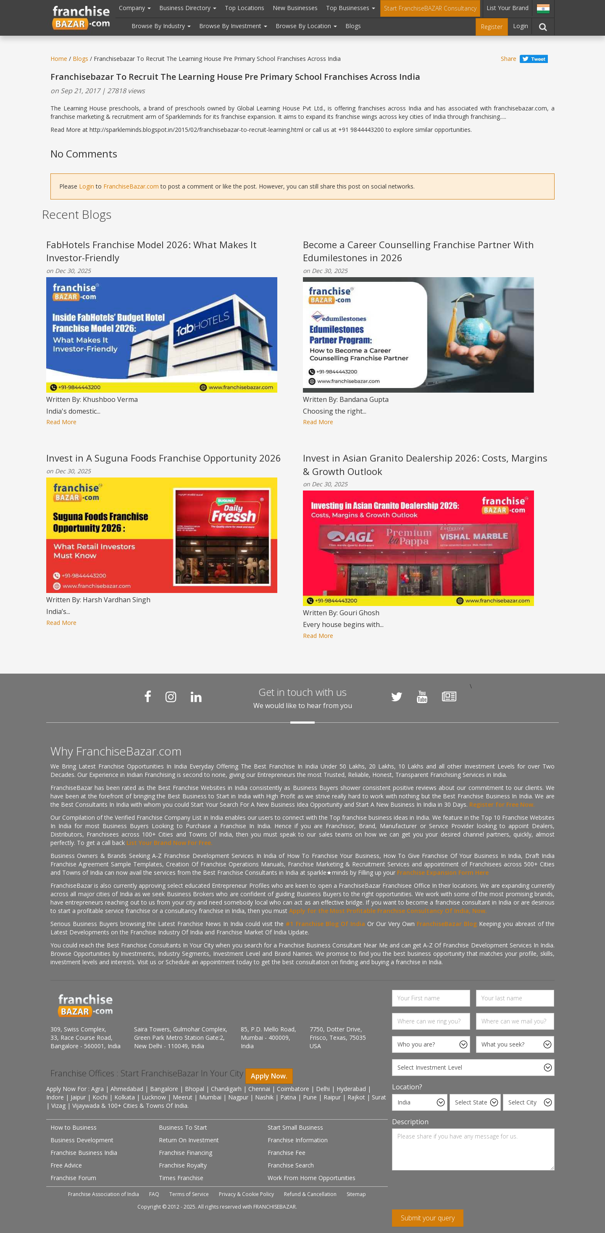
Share (508, 59)
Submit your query (428, 1218)
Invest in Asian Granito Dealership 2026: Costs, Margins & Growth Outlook (425, 464)
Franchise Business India (83, 1153)
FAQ (154, 1194)
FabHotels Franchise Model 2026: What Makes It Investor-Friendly (151, 251)
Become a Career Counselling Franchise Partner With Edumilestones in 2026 (418, 251)
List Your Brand (508, 8)
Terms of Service (189, 1194)
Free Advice (66, 1165)
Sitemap (356, 1194)
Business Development (81, 1140)
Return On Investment (189, 1140)
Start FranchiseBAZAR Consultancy (430, 8)
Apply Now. (269, 1076)
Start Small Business (295, 1127)
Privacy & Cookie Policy (246, 1194)
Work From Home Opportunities (311, 1178)
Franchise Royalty (183, 1165)
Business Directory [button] (187, 8)
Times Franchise (181, 1178)
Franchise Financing (185, 1153)
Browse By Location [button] (306, 26)
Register (491, 27)
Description (410, 1121)
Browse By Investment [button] (233, 26)
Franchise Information (298, 1140)
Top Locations (244, 8)
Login (520, 26)
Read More (61, 422)
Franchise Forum (73, 1178)
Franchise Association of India (103, 1194)
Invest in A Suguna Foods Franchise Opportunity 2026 (163, 457)
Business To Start (183, 1127)
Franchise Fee (286, 1153)
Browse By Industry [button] (161, 26)
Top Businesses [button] (350, 8)
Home (58, 59)
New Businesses (295, 8)
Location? (407, 1086)
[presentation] (456, 1193)
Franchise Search (291, 1165)
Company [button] (135, 8)
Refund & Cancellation (310, 1194)
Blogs (353, 26)
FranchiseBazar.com (131, 186)
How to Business (73, 1127)
